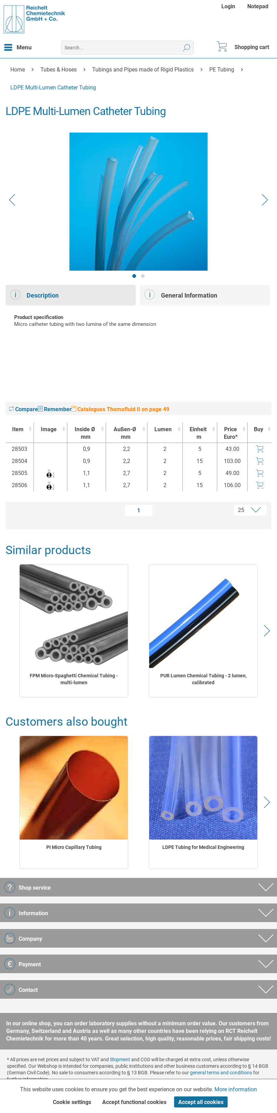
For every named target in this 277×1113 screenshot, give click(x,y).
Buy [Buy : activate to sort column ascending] (258, 429)
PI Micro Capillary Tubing (74, 847)
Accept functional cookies (134, 1102)
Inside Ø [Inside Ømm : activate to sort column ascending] (85, 433)
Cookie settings (72, 1102)
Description (34, 294)
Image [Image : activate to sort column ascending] (49, 429)
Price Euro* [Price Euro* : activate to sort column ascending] (231, 433)
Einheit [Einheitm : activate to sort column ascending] (198, 433)
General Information (180, 294)
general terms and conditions (221, 1072)
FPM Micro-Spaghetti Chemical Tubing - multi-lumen (74, 679)
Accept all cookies (200, 1102)
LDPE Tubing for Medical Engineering (203, 847)
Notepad (257, 6)
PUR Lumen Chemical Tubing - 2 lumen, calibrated (203, 679)
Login (228, 6)
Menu (18, 46)
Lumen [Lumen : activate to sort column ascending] (163, 429)
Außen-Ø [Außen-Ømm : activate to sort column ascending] (124, 433)
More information (235, 1089)
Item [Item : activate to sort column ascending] (17, 429)
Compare (23, 409)
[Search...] (127, 48)
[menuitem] (229, 6)
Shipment (120, 1059)
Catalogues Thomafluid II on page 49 (120, 409)
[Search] (187, 48)
